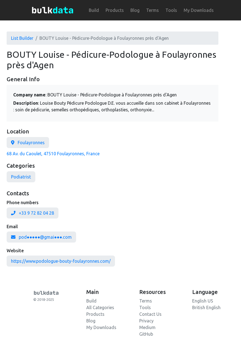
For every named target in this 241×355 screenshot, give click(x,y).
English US (202, 300)
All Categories (100, 307)
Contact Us (150, 314)
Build (94, 10)
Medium (147, 327)
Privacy (146, 320)
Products (115, 10)
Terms (152, 10)
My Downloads (199, 10)
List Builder (22, 38)
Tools (171, 10)
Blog (135, 10)
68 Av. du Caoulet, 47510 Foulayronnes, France (53, 153)
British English (206, 307)
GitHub (146, 334)
